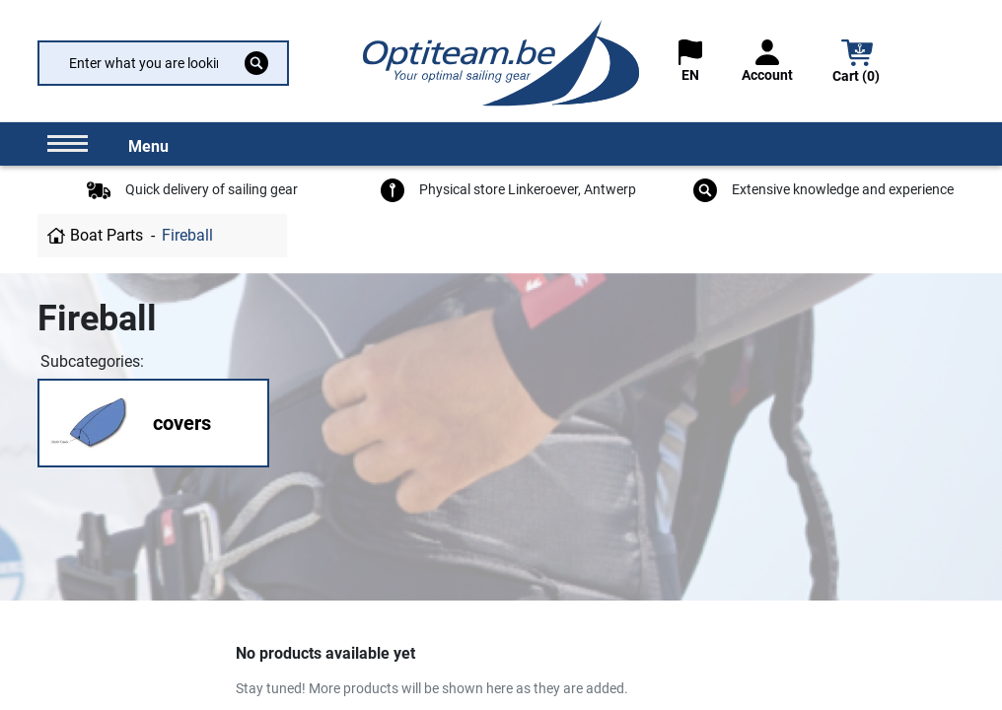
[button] (857, 64)
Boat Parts (106, 235)
